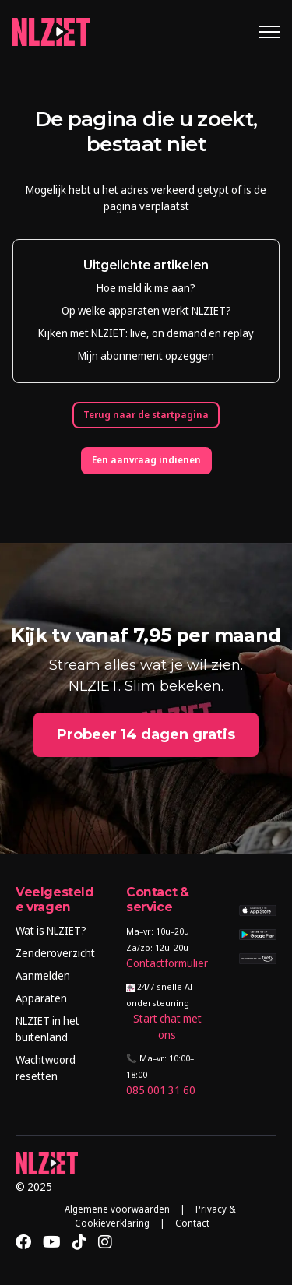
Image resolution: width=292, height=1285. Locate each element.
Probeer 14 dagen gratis (146, 734)
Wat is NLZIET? (51, 930)
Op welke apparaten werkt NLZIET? (146, 310)
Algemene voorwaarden (117, 1209)
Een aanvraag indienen (146, 459)
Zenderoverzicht (55, 952)
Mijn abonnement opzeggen (146, 355)
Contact (192, 1223)
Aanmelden (43, 975)
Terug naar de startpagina (146, 414)
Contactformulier (167, 963)
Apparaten (41, 998)
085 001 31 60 (160, 1090)
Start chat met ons (167, 1026)
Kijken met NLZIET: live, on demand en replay (146, 333)
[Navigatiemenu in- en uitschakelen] (269, 32)
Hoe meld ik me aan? (146, 287)
